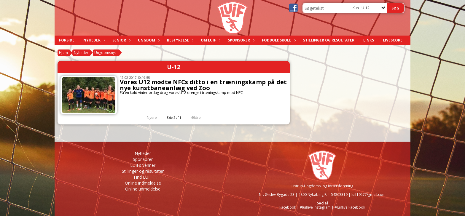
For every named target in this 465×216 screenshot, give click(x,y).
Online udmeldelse (142, 189)
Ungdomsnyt (105, 52)
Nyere (148, 117)
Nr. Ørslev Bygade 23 (276, 194)
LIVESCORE (392, 40)
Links (368, 40)
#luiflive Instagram (315, 207)
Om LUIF (210, 40)
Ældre (200, 117)
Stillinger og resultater (328, 40)
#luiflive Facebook (350, 207)
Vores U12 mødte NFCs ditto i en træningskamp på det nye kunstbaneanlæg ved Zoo (203, 85)
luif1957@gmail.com (368, 194)
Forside (66, 40)
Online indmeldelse (143, 183)
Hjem (63, 52)
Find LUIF (143, 177)
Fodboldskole (278, 40)
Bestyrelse (179, 40)
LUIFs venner (142, 165)
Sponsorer (240, 40)
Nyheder (93, 40)
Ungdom (148, 40)
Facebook (287, 207)
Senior (120, 40)
